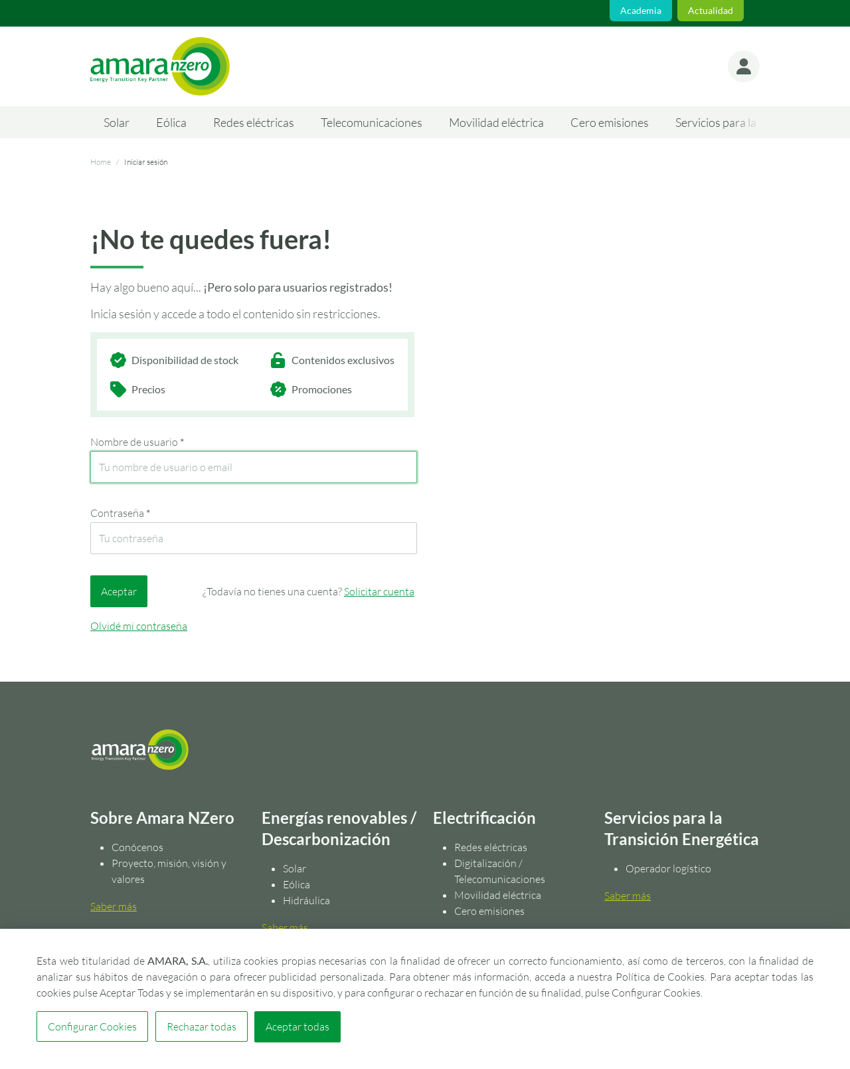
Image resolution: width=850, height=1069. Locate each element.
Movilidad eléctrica (496, 122)
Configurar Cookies (92, 1027)
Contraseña (120, 513)
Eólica (171, 122)
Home (100, 162)
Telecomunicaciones (371, 122)
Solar (116, 122)
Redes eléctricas (253, 122)
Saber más (113, 906)
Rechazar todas (201, 1027)
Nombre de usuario (137, 441)
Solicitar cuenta (379, 591)
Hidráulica (306, 900)
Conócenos (137, 847)
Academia (640, 10)
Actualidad (710, 10)
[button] (744, 66)
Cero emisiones (609, 122)
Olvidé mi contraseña (138, 625)
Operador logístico (668, 868)
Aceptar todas (297, 1027)
